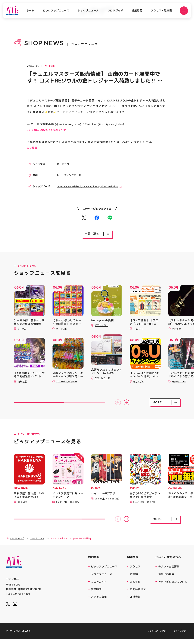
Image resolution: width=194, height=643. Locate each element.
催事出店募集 (166, 574)
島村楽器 (176, 328)
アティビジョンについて (173, 581)
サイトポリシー (181, 635)
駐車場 (134, 574)
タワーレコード (102, 378)
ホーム (30, 10)
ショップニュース (88, 10)
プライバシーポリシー (157, 635)
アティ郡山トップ (15, 538)
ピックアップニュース (56, 10)
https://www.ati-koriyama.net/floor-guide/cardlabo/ (89, 186)
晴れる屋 (22, 381)
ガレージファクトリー (66, 381)
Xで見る (32, 147)
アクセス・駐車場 (161, 10)
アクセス (135, 566)
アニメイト (138, 328)
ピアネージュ (101, 325)
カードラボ (50, 66)
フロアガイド (115, 10)
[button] (118, 402)
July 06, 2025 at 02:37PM (46, 130)
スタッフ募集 (99, 596)
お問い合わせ (138, 589)
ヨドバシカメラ (179, 381)
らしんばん (138, 381)
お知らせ (135, 581)
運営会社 (135, 596)
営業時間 (137, 10)
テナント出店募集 (168, 566)
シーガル (22, 328)
